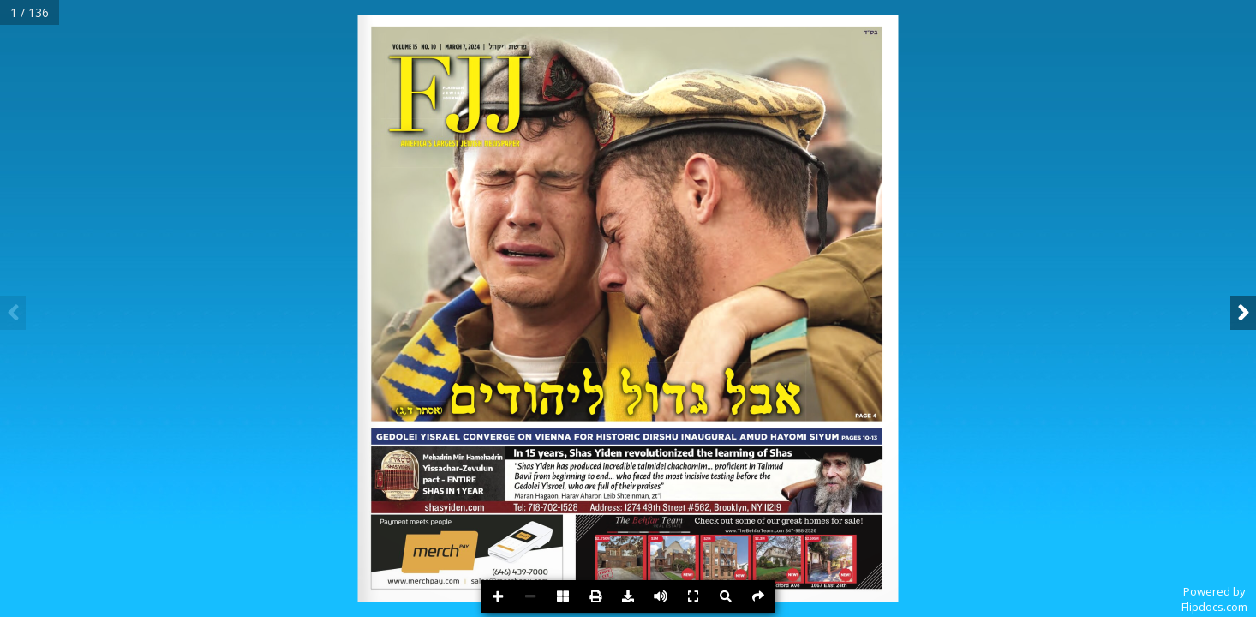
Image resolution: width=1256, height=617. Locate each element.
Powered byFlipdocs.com (1214, 599)
